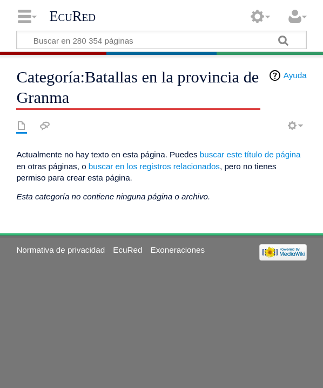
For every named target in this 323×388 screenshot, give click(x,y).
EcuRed (72, 16)
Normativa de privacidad (60, 249)
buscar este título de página (250, 154)
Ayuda (295, 75)
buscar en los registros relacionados (154, 166)
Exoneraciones (178, 249)
